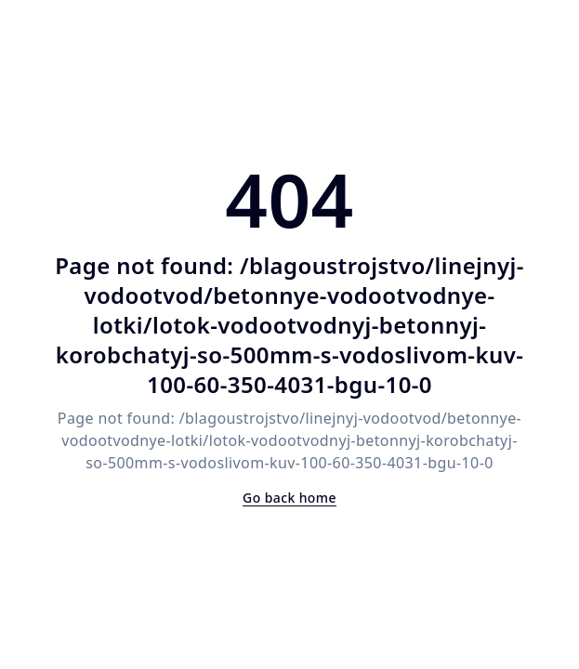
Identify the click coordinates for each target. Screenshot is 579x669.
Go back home (289, 497)
